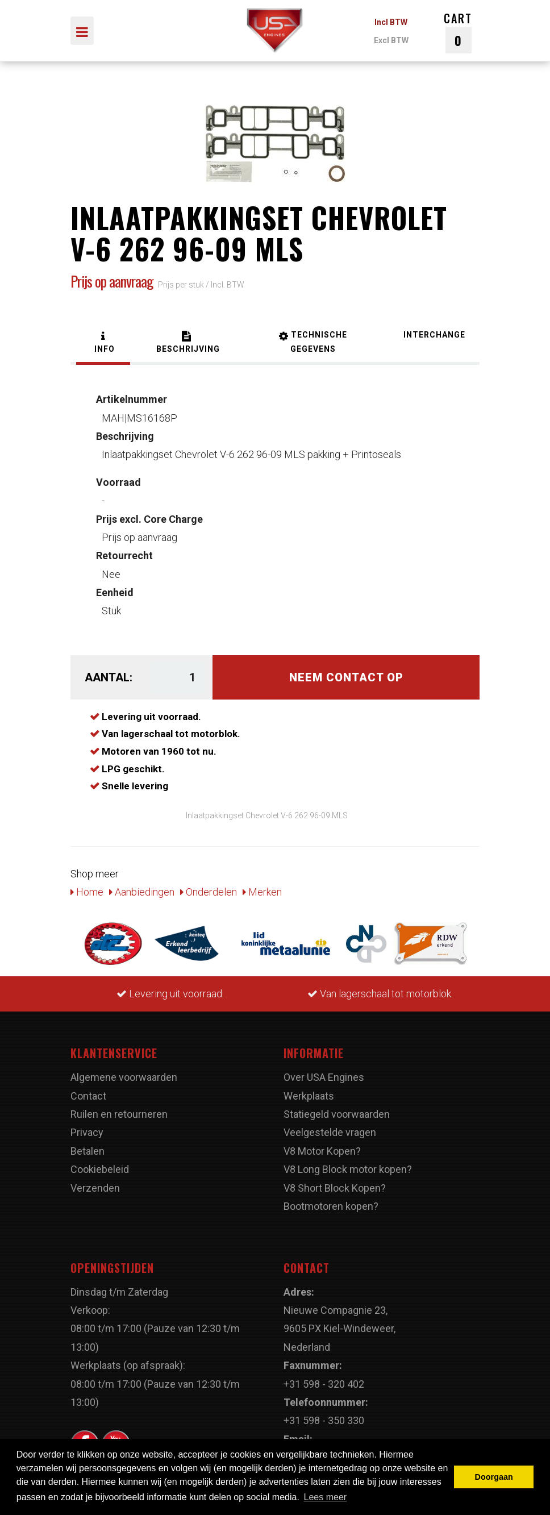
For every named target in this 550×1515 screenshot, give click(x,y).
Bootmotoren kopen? (331, 1206)
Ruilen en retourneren (119, 1114)
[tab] (103, 343)
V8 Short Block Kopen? (335, 1188)
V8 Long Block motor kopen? (348, 1169)
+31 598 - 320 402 (324, 1384)
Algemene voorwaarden (123, 1077)
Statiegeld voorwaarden (337, 1114)
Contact (88, 1096)
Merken (262, 892)
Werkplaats (309, 1096)
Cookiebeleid (99, 1169)
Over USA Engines (324, 1077)
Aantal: (108, 677)
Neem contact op (346, 677)
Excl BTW (391, 40)
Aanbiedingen (141, 892)
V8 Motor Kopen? (322, 1151)
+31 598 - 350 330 (324, 1420)
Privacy (86, 1132)
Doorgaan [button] (494, 1476)
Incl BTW (390, 22)
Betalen (87, 1151)
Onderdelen (208, 892)
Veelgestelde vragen (330, 1132)
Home (86, 892)
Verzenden (95, 1188)
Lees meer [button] (325, 1497)
